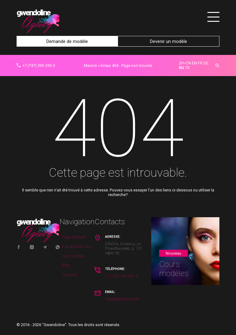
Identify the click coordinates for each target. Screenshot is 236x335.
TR (187, 67)
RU (181, 67)
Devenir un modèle (168, 41)
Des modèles (73, 255)
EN (194, 62)
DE (205, 62)
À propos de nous (77, 246)
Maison (90, 65)
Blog (65, 265)
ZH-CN (185, 62)
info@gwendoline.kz (122, 298)
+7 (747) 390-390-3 (36, 65)
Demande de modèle (67, 41)
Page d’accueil (74, 236)
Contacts (69, 274)
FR (200, 62)
